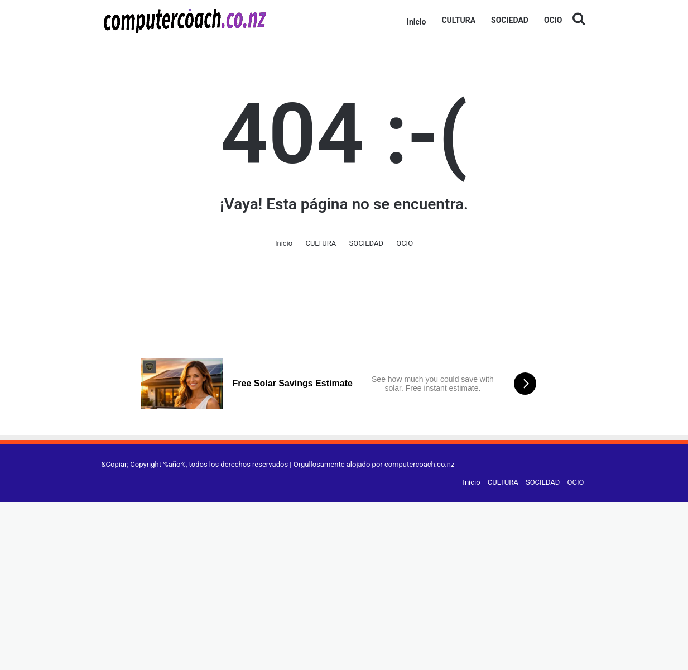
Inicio (416, 21)
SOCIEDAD (509, 20)
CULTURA (458, 20)
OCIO (553, 20)
